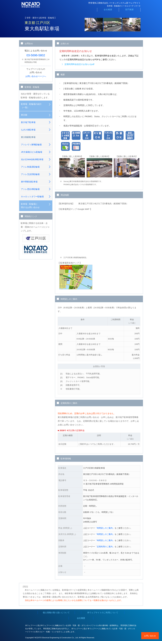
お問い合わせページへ (35, 76)
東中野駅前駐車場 (29, 182)
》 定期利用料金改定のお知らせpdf (78, 64)
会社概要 (108, 10)
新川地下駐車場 (28, 122)
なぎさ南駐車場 (28, 130)
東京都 (24, 115)
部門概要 (129, 10)
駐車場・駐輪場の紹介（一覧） (31, 106)
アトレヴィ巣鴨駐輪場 (31, 144)
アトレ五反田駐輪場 (30, 174)
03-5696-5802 (35, 55)
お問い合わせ (150, 636)
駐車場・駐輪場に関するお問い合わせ (30, 206)
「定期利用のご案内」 (105, 547)
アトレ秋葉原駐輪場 (30, 167)
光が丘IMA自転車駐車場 (32, 159)
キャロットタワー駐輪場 (32, 196)
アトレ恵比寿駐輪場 (30, 189)
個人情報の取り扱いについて (56, 612)
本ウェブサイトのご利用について (102, 612)
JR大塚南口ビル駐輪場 (31, 152)
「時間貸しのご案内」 (105, 528)
